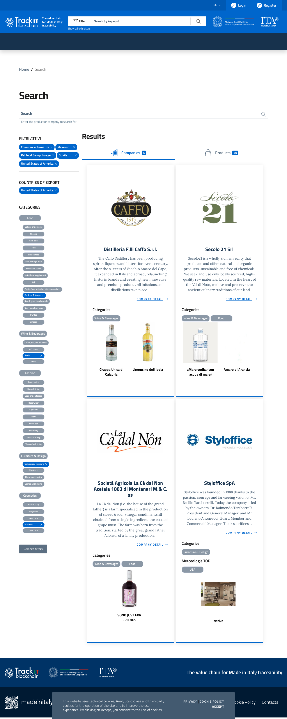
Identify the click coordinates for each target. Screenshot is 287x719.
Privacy (190, 701)
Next (261, 350)
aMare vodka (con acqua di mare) (200, 373)
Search (27, 114)
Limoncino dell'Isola (148, 370)
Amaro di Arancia (237, 370)
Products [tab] (221, 153)
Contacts (270, 703)
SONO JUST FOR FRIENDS (129, 619)
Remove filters (33, 549)
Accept (218, 706)
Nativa (218, 622)
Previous (178, 350)
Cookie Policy (212, 701)
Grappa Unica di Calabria (111, 373)
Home (24, 69)
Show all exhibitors (79, 28)
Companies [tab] (128, 153)
